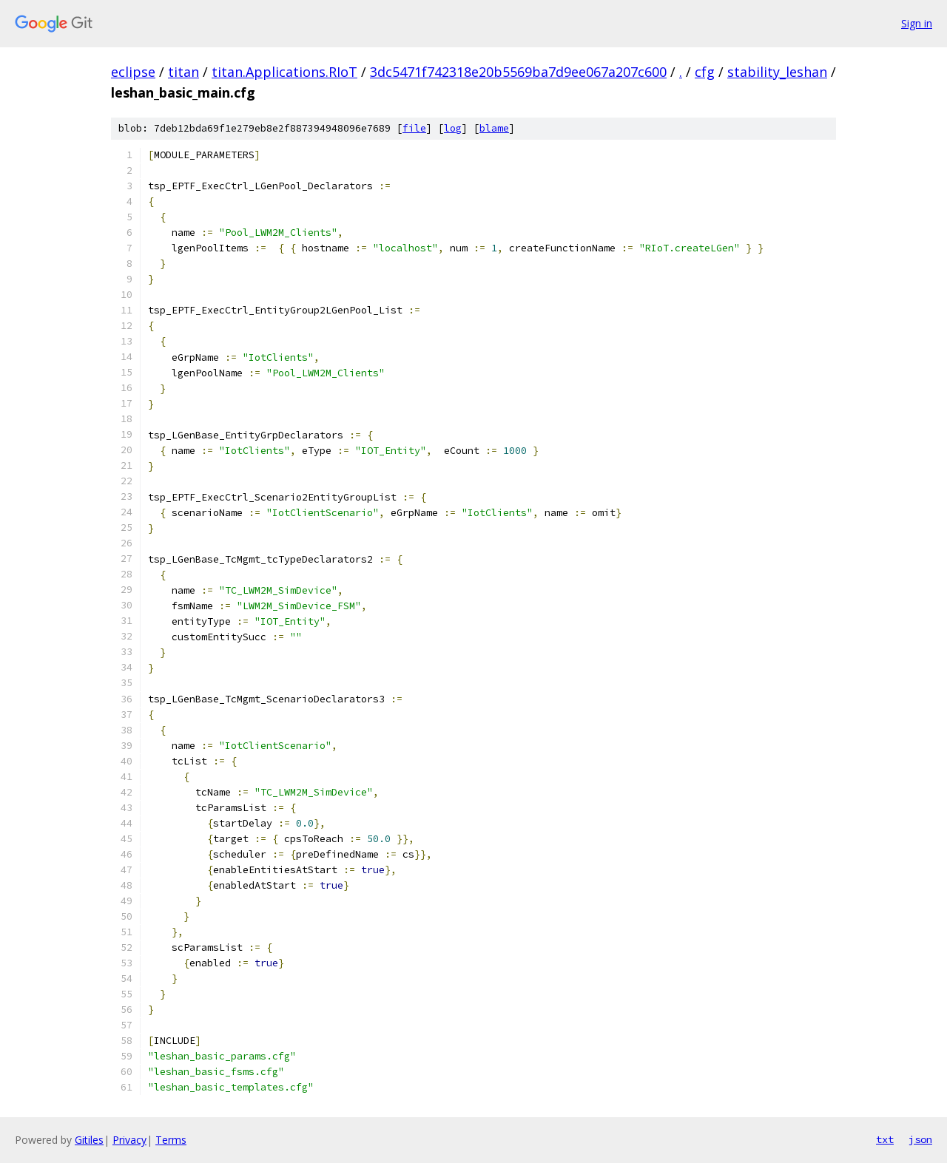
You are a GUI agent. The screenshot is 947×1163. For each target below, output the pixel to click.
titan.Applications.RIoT (284, 72)
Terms (170, 1140)
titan (183, 72)
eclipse (133, 72)
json (920, 1139)
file (414, 128)
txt (885, 1139)
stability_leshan (777, 72)
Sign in (916, 23)
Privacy (129, 1140)
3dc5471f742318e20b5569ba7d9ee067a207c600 (518, 72)
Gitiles (89, 1140)
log (453, 128)
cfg (705, 72)
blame (494, 128)
